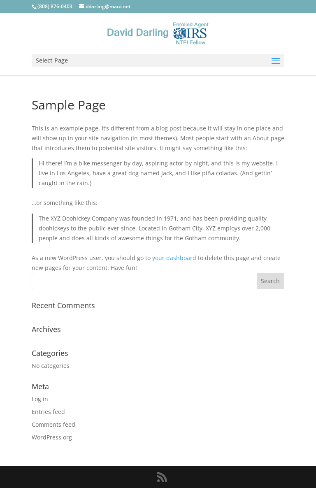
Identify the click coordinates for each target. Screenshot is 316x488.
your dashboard (174, 258)
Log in (40, 399)
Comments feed (53, 424)
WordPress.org (52, 437)
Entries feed (48, 412)
